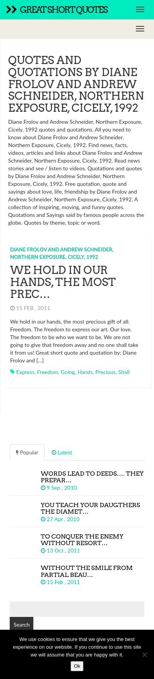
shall (124, 372)
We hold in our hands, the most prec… (63, 282)
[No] (144, 654)
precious (105, 372)
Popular (27, 452)
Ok (77, 666)
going (68, 372)
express (25, 372)
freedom (47, 372)
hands (85, 372)
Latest (62, 452)
